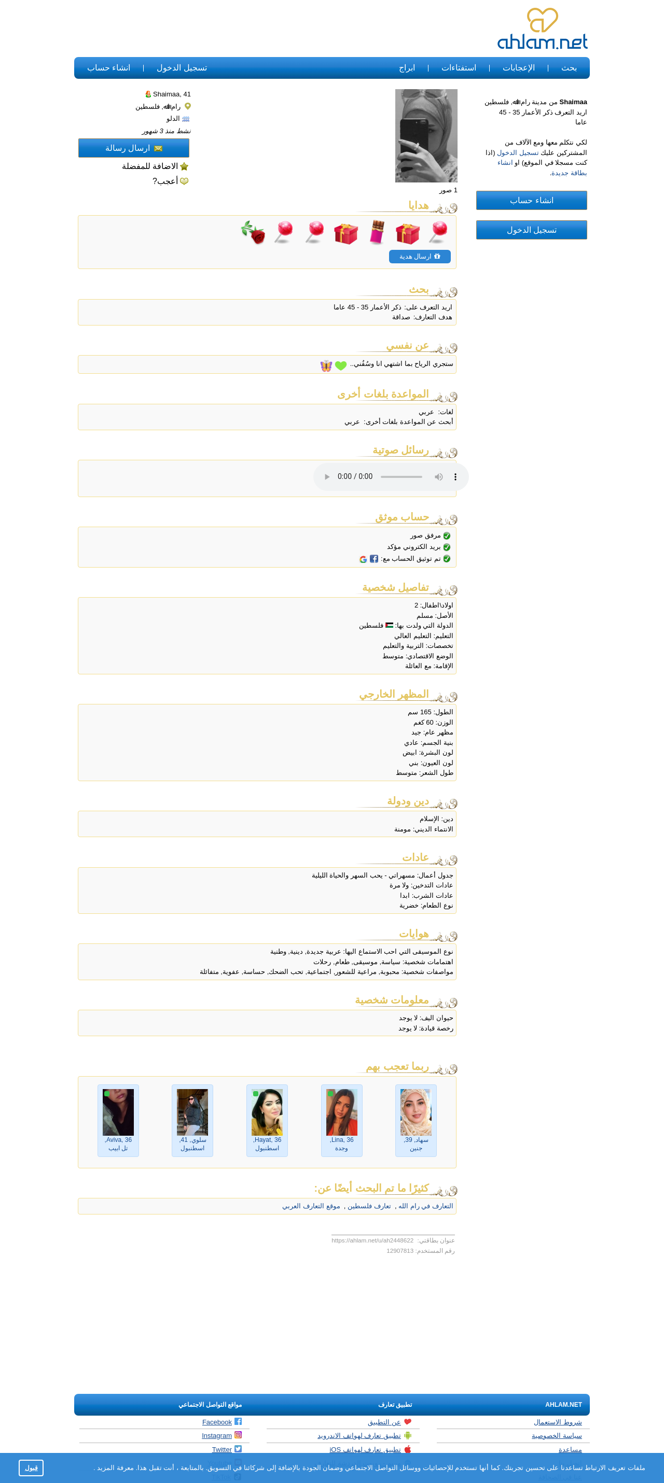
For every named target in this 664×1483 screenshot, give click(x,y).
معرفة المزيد (114, 1468)
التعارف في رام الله (425, 1206)
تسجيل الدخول (181, 67)
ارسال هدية (419, 256)
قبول (31, 1467)
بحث (569, 67)
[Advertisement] (263, 29)
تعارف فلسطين (368, 1206)
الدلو (178, 118)
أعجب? (165, 181)
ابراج (407, 67)
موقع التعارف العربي (311, 1206)
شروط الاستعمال (558, 1422)
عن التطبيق (390, 1422)
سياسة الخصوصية (557, 1435)
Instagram (222, 1435)
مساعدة (570, 1449)
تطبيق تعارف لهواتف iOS (370, 1449)
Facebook (222, 1422)
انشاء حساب (108, 67)
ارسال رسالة (133, 148)
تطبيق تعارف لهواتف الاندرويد (364, 1435)
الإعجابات (519, 67)
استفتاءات (458, 67)
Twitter (227, 1449)
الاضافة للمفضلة (150, 166)
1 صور (448, 190)
